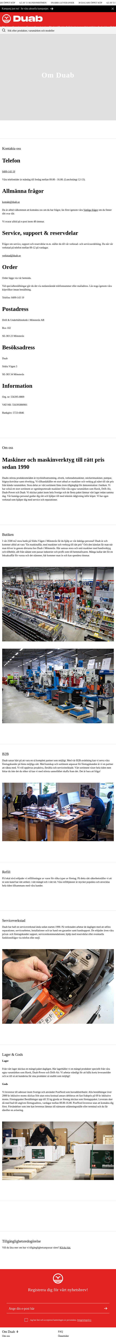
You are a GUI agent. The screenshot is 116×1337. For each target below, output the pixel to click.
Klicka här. (65, 1247)
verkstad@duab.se (11, 255)
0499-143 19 (8, 171)
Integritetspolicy (84, 1320)
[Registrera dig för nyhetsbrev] (105, 1308)
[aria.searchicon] (4, 30)
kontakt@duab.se (11, 202)
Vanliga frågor (90, 210)
